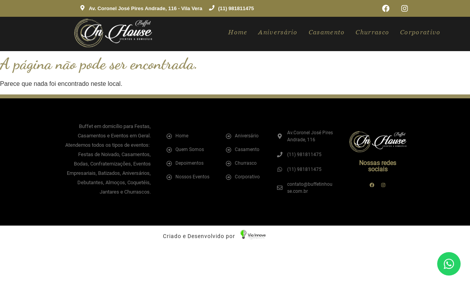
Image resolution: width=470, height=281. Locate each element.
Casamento (327, 32)
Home (237, 32)
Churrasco (372, 32)
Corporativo (420, 32)
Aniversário (277, 32)
